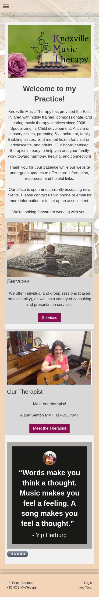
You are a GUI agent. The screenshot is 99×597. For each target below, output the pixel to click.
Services (49, 317)
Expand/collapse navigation (49, 6)
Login (88, 583)
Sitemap (27, 583)
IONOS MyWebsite (23, 587)
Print (13, 583)
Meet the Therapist (49, 428)
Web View (85, 587)
